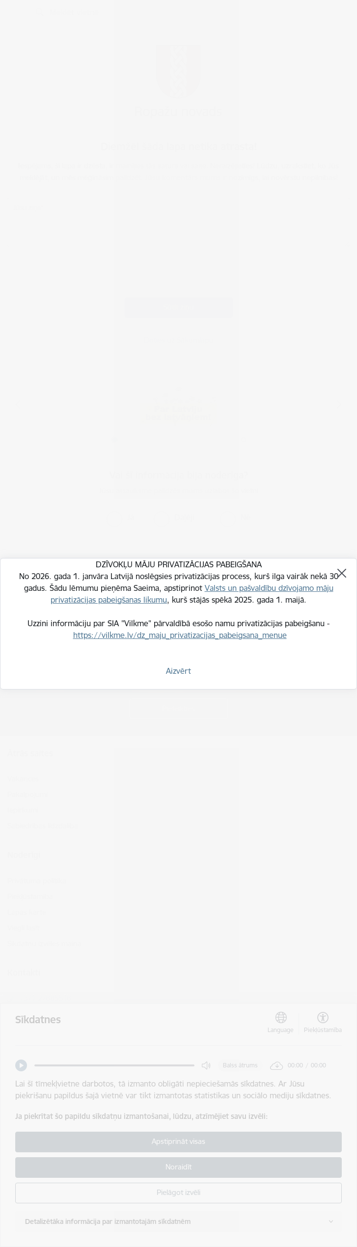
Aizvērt (178, 671)
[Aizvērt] (341, 573)
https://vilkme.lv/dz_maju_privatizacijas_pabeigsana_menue (180, 635)
